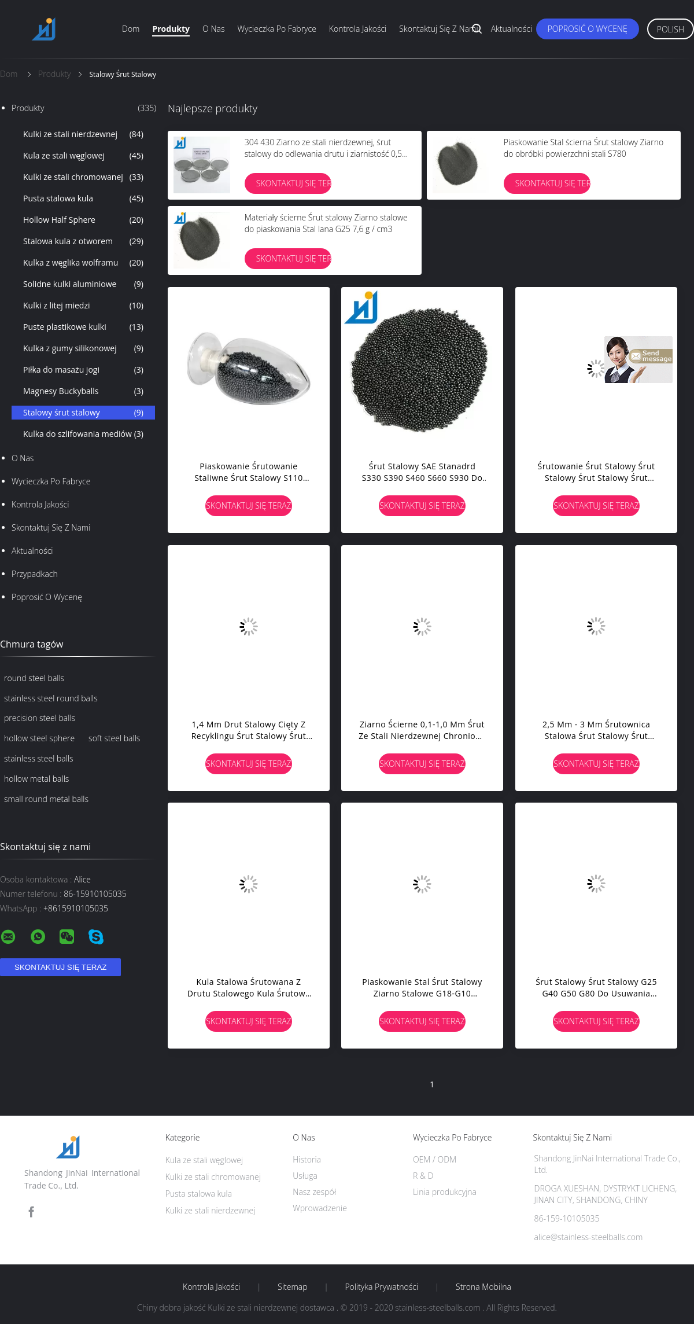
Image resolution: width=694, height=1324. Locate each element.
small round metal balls (46, 798)
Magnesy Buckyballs (83, 391)
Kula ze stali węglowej (83, 156)
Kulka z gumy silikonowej (83, 348)
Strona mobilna (483, 1287)
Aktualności (512, 28)
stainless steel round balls (51, 698)
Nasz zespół (314, 1191)
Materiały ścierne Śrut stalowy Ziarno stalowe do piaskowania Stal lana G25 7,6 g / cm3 (326, 223)
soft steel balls (114, 738)
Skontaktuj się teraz (293, 183)
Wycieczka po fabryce (276, 28)
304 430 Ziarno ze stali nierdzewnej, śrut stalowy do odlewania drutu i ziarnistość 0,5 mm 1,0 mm (323, 154)
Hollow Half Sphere (83, 220)
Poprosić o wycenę (587, 28)
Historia (307, 1159)
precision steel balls (39, 717)
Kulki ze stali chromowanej (83, 177)
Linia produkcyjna (445, 1191)
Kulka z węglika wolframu (83, 263)
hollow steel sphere (39, 738)
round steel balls (34, 677)
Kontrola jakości (357, 28)
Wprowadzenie (320, 1207)
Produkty (171, 28)
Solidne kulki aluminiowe (83, 284)
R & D (423, 1175)
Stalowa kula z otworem (83, 241)
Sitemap (292, 1287)
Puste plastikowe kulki (83, 327)
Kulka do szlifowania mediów (83, 434)
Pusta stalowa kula (83, 198)
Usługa (305, 1175)
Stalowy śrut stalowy (83, 413)
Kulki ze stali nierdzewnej (83, 134)
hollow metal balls (36, 778)
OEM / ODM (434, 1159)
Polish (670, 29)
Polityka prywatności (381, 1287)
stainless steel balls (38, 758)
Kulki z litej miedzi (83, 305)
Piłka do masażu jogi (83, 370)
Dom (130, 28)
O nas (213, 28)
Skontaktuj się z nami (438, 28)
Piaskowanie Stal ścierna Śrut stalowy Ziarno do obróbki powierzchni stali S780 (583, 148)
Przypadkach (35, 573)
